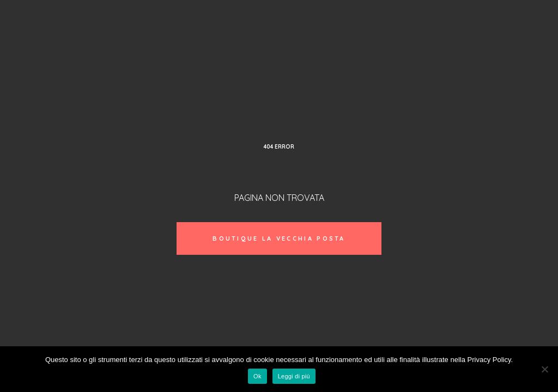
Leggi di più (294, 376)
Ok (257, 376)
